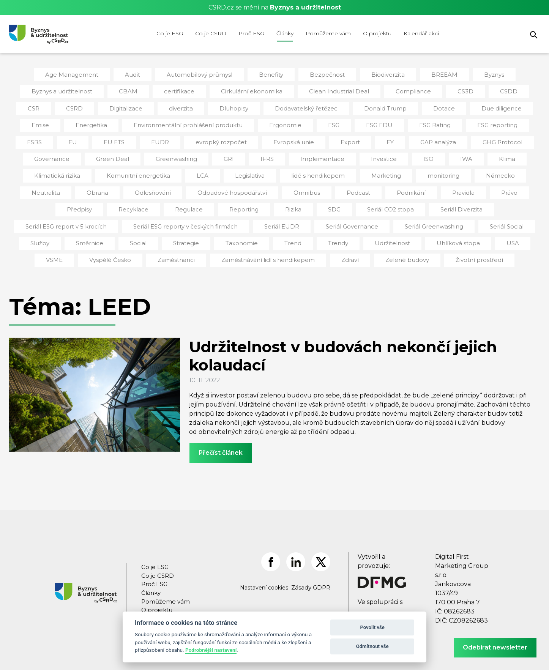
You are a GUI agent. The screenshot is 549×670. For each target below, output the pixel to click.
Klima (435, 156)
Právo (396, 188)
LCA (121, 172)
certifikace (166, 90)
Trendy (235, 237)
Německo (407, 172)
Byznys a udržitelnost (54, 90)
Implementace (256, 156)
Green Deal (53, 156)
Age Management (79, 74)
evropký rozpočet (157, 139)
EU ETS (54, 139)
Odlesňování (57, 188)
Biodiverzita (381, 74)
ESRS (481, 123)
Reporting (142, 205)
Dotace (397, 107)
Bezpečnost (323, 74)
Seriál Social (395, 221)
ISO (358, 156)
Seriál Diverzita (352, 205)
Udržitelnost (287, 237)
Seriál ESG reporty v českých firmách (91, 221)
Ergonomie (221, 123)
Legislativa (168, 172)
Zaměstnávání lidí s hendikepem (216, 254)
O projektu (377, 33)
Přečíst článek (221, 446)
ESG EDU (313, 123)
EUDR (99, 139)
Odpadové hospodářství (131, 188)
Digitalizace (94, 107)
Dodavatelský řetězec (267, 107)
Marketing (297, 172)
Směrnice (493, 221)
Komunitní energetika (61, 172)
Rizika (190, 205)
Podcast (252, 188)
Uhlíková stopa (348, 237)
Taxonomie (143, 237)
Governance (489, 139)
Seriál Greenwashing (327, 221)
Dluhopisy (198, 107)
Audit (137, 74)
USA (400, 237)
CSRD (44, 107)
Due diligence (451, 107)
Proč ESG (251, 33)
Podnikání (302, 188)
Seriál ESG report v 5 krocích (436, 205)
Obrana (508, 172)
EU (520, 123)
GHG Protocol (427, 139)
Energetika (40, 123)
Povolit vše (372, 627)
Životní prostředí (415, 254)
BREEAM (436, 74)
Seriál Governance (249, 221)
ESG (268, 123)
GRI (164, 156)
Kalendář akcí (421, 33)
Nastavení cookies (265, 581)
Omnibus (202, 188)
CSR (517, 90)
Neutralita (459, 172)
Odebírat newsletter (495, 647)
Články (284, 33)
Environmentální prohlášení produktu (131, 123)
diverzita (147, 107)
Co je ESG (169, 33)
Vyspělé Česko (494, 237)
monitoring (352, 172)
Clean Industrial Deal (316, 90)
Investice (314, 156)
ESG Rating (368, 123)
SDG (230, 205)
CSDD (477, 90)
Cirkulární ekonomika (234, 90)
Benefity (269, 74)
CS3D (435, 90)
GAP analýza (365, 139)
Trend (191, 237)
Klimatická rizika (490, 156)
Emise (505, 107)
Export (280, 139)
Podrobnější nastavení (211, 650)
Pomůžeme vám (328, 33)
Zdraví (293, 254)
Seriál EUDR (183, 221)
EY (318, 139)
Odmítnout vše (372, 646)
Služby (446, 221)
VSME (440, 237)
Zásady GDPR (311, 581)
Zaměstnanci (129, 254)
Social (43, 237)
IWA (395, 156)
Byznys (485, 74)
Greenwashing (114, 156)
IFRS (202, 156)
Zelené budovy (348, 254)
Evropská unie (226, 139)
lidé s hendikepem (232, 172)
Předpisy (442, 188)
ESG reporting (429, 123)
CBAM (117, 90)
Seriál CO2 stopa (284, 205)
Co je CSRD (210, 33)
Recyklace (494, 188)
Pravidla (352, 188)
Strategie (89, 237)
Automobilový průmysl (201, 74)
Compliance (385, 90)
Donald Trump (341, 107)
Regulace (89, 205)
